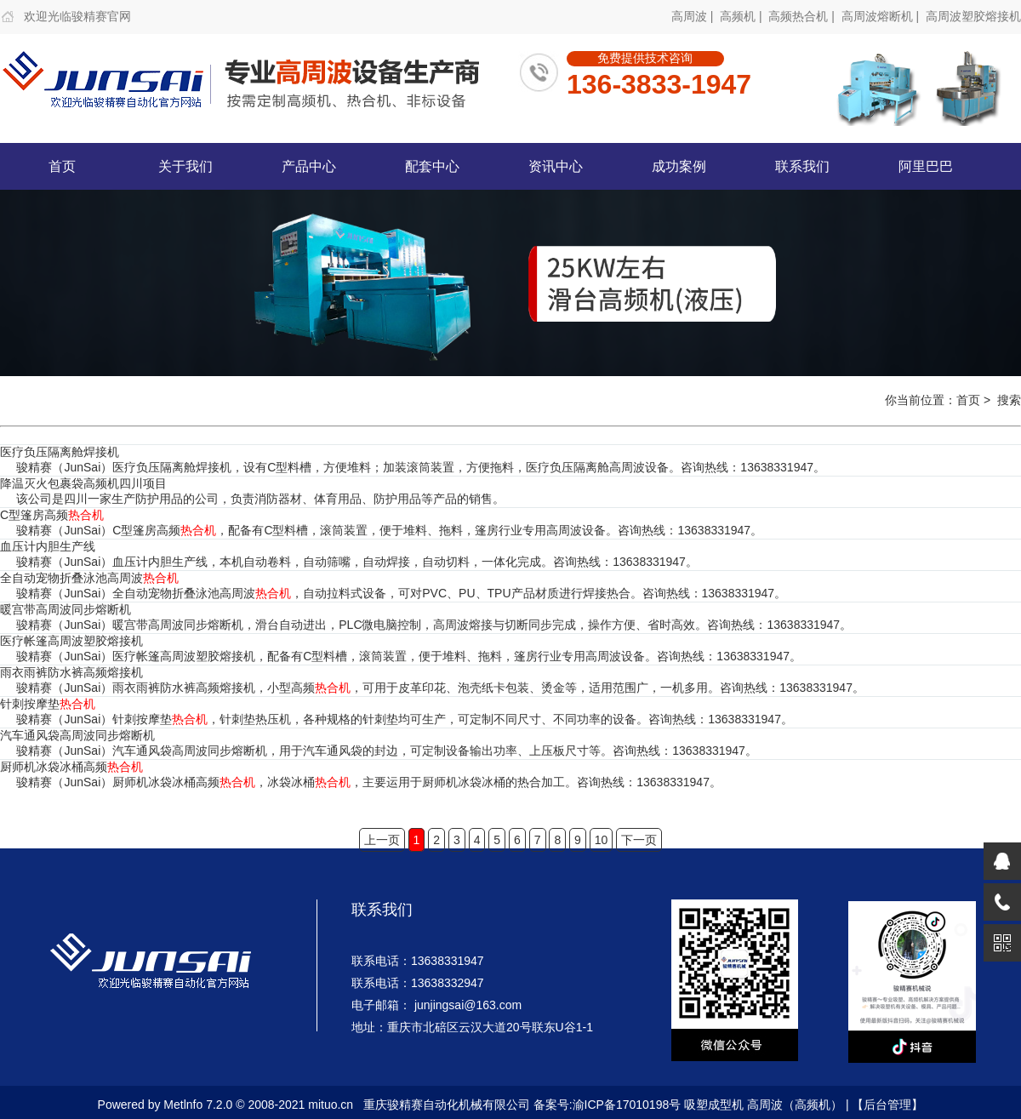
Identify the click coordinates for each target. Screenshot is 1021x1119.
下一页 (639, 840)
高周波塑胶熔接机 (973, 16)
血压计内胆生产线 (47, 546)
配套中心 (432, 166)
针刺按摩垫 (47, 704)
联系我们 (802, 166)
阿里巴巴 (925, 166)
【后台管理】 (887, 1104)
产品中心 (309, 166)
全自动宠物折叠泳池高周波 (89, 578)
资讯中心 (555, 166)
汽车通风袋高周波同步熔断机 (77, 735)
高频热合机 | (802, 16)
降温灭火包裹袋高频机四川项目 (83, 483)
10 (601, 840)
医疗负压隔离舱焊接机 (59, 452)
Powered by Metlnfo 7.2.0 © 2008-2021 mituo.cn (226, 1104)
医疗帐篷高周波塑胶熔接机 (71, 641)
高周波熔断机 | (881, 16)
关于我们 (185, 166)
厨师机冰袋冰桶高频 (71, 767)
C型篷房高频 (52, 515)
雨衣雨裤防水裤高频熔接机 (71, 672)
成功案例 (679, 166)
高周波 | (693, 16)
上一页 (382, 840)
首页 (62, 166)
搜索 (1009, 400)
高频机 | (742, 16)
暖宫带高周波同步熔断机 (65, 609)
